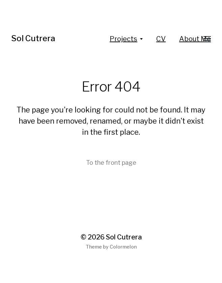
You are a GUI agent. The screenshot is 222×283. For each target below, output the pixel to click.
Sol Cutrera (33, 38)
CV (161, 39)
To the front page (111, 162)
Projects (123, 39)
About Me (195, 39)
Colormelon (123, 247)
